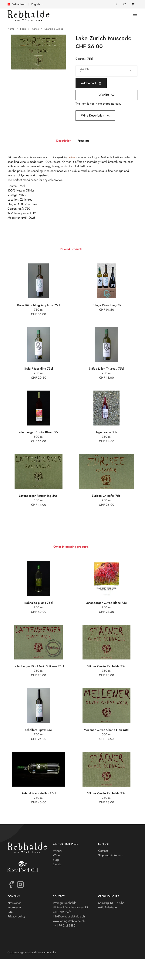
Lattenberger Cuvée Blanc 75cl (106, 603)
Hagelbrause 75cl (106, 432)
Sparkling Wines (53, 29)
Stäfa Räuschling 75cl (38, 368)
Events (57, 864)
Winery (57, 851)
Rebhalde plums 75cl (38, 603)
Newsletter (14, 903)
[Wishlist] (124, 4)
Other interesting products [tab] (71, 546)
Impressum (14, 907)
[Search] (115, 4)
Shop (23, 29)
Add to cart (91, 83)
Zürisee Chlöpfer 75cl (106, 495)
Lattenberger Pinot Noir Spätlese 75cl (38, 666)
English (35, 4)
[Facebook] (11, 884)
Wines (35, 29)
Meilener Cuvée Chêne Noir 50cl (106, 730)
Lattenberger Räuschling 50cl (38, 495)
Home (11, 29)
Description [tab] (63, 140)
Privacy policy (16, 916)
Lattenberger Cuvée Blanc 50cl (38, 432)
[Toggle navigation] (135, 16)
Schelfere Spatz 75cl (38, 730)
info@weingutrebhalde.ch (69, 916)
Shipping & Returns (110, 855)
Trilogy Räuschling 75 (106, 305)
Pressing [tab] (83, 140)
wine (72, 157)
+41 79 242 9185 (64, 925)
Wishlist (106, 95)
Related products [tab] (71, 249)
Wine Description (95, 115)
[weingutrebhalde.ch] (28, 15)
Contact (103, 851)
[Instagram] (20, 884)
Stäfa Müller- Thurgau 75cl (106, 368)
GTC (10, 912)
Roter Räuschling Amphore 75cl (38, 305)
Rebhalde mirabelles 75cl (39, 793)
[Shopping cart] (133, 4)
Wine (56, 855)
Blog (56, 860)
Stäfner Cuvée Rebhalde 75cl (106, 666)
